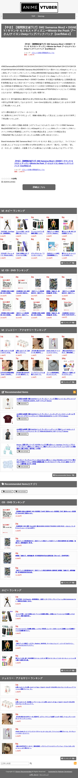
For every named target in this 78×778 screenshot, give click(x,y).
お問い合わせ (34, 775)
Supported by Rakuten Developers (60, 771)
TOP (33, 16)
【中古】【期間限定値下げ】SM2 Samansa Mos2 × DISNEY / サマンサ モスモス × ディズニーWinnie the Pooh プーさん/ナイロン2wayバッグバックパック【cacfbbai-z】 (44, 163)
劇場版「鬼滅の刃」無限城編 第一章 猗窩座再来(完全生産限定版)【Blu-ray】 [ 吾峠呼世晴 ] (42, 555)
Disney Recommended (23, 771)
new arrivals (23, 451)
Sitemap (41, 16)
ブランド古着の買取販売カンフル (43, 53)
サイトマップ (44, 775)
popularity (23, 403)
